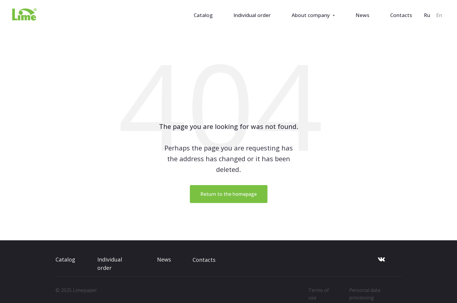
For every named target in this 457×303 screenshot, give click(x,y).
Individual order (252, 15)
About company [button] (311, 15)
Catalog (203, 15)
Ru (427, 15)
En (439, 15)
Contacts (401, 15)
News (362, 15)
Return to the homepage (228, 194)
